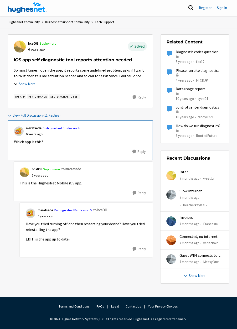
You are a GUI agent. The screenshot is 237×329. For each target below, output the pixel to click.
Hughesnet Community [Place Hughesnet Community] (24, 22)
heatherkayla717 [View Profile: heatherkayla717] (195, 205)
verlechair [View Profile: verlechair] (210, 242)
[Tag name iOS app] (20, 96)
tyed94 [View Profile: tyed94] (203, 98)
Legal (115, 306)
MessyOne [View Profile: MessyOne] (211, 262)
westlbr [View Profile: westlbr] (209, 178)
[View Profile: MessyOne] (171, 259)
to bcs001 (100, 210)
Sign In (222, 7)
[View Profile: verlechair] (171, 240)
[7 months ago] (190, 178)
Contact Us (133, 306)
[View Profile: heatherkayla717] (171, 194)
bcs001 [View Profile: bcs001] (33, 43)
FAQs (100, 306)
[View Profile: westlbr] (171, 175)
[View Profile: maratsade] (19, 131)
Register (205, 7)
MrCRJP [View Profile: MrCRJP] (202, 80)
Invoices (186, 217)
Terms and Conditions (74, 306)
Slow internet (191, 191)
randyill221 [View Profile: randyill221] (205, 117)
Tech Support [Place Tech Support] (104, 22)
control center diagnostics (197, 107)
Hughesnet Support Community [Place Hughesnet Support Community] (67, 22)
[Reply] (139, 97)
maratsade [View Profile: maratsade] (33, 128)
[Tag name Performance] (37, 96)
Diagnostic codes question (197, 52)
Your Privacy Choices (163, 306)
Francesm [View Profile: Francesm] (210, 224)
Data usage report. (191, 89)
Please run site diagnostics (197, 70)
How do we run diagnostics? (198, 126)
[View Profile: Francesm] (171, 221)
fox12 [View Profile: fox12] (200, 61)
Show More (25, 84)
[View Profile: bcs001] (20, 46)
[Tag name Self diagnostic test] (64, 96)
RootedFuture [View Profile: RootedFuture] (206, 135)
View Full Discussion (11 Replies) (34, 115)
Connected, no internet (199, 236)
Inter (184, 172)
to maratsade (71, 169)
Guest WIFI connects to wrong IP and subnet (198, 255)
